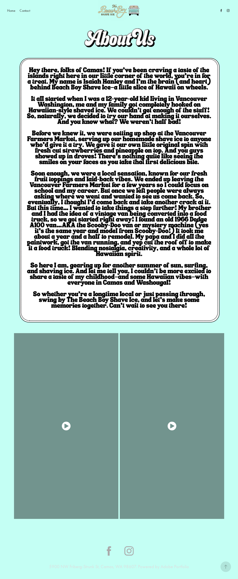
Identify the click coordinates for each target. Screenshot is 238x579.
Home (11, 10)
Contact (25, 10)
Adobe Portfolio (175, 566)
